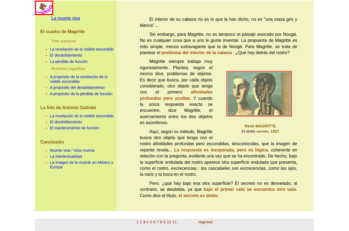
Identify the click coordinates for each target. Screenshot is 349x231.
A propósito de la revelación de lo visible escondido (79, 79)
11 (174, 222)
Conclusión (52, 142)
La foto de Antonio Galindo (68, 107)
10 (169, 222)
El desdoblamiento (66, 55)
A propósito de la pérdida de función (81, 94)
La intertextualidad (66, 156)
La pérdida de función (69, 61)
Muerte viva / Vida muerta (72, 150)
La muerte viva (65, 18)
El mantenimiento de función (75, 128)
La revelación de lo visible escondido (82, 49)
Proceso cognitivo (68, 68)
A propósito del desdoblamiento (77, 87)
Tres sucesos (63, 41)
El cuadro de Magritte (62, 31)
